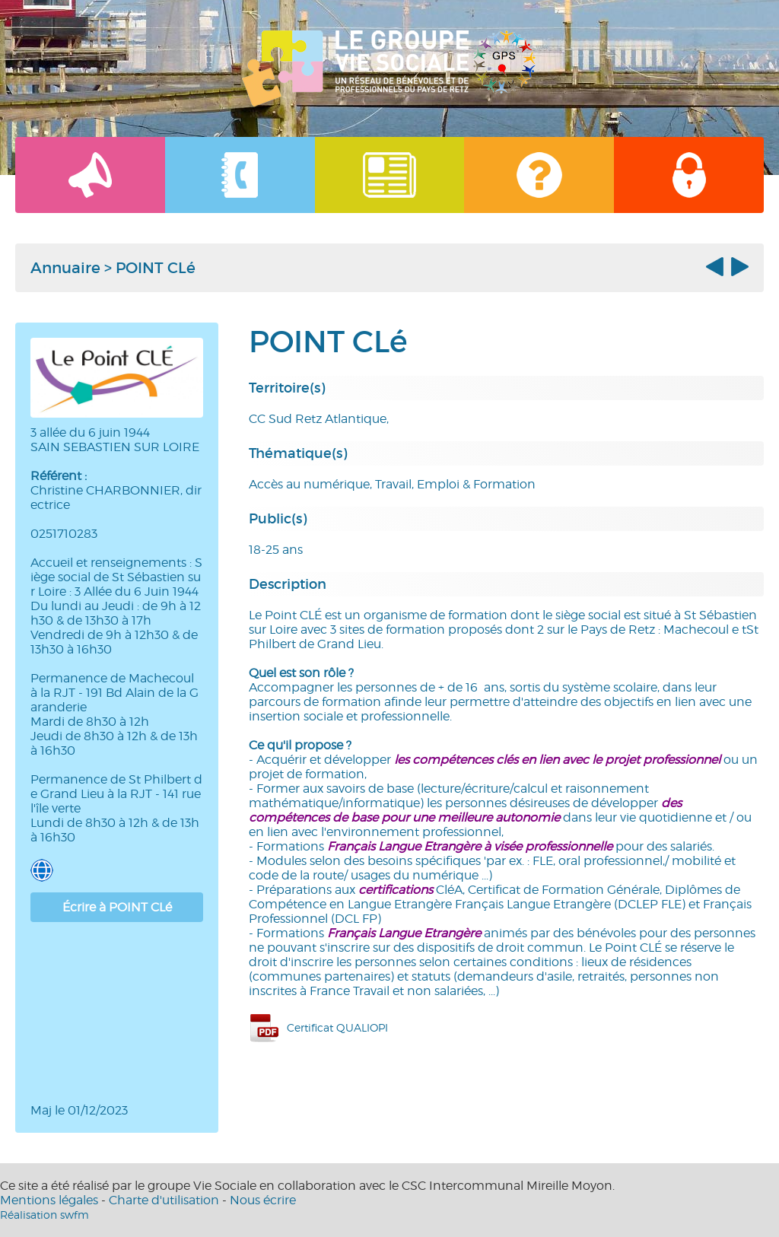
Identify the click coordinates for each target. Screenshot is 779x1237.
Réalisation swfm (44, 1214)
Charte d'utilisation (164, 1200)
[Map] (116, 1012)
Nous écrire (263, 1200)
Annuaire (65, 268)
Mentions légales (49, 1200)
